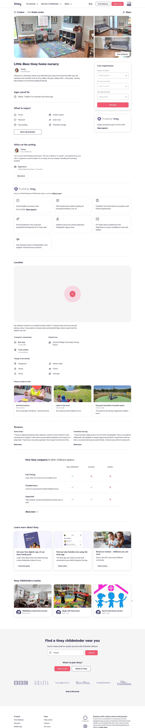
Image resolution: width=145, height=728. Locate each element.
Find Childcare (103, 4)
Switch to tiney (81, 669)
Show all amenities (27, 132)
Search (91, 653)
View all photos (122, 54)
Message (112, 105)
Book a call (117, 4)
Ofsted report (57, 193)
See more (21, 176)
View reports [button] (102, 128)
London (41, 12)
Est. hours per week (103, 81)
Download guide (24, 566)
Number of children (103, 70)
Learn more (103, 727)
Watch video (62, 566)
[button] (54, 37)
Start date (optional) (103, 92)
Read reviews (102, 566)
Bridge (34, 12)
